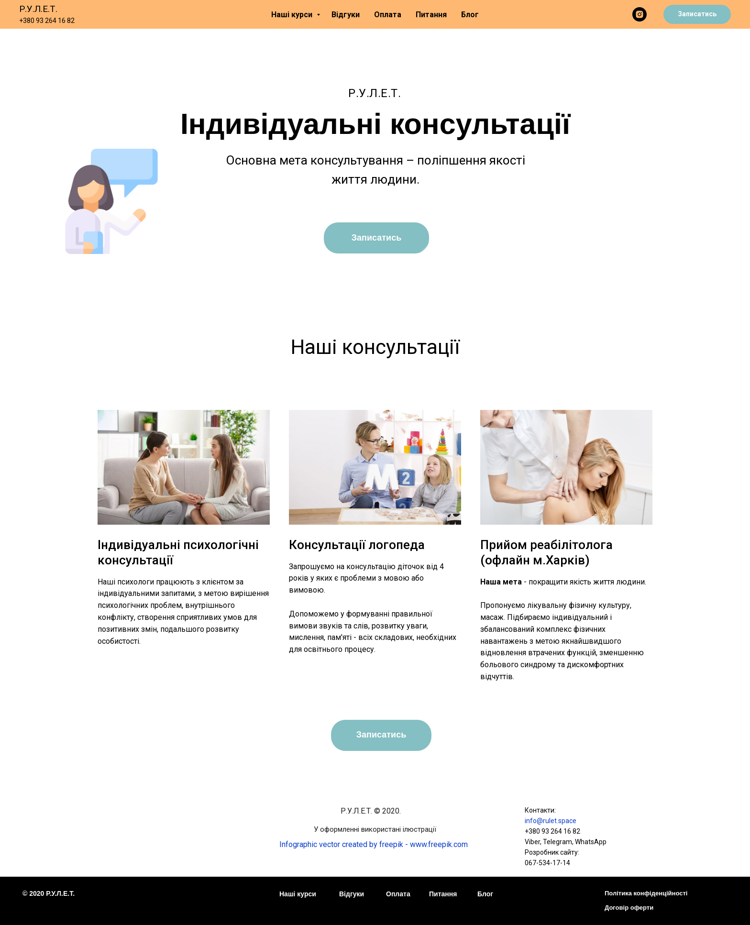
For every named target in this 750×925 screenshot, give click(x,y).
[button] (697, 14)
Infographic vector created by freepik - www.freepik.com (373, 844)
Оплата (387, 14)
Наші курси (292, 14)
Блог (470, 14)
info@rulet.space (550, 821)
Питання (431, 14)
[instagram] (639, 14)
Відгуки (345, 14)
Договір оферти (629, 907)
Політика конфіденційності (646, 893)
